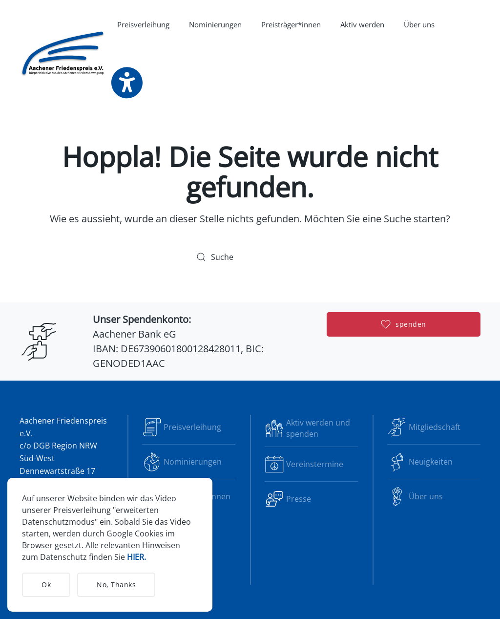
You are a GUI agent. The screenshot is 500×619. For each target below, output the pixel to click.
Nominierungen (215, 24)
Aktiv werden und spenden (307, 428)
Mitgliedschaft (423, 427)
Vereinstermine (304, 464)
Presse (288, 499)
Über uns (415, 496)
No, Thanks (116, 584)
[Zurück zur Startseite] (63, 54)
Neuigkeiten (420, 461)
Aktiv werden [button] (362, 24)
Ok (46, 584)
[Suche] (250, 257)
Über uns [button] (419, 24)
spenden (403, 324)
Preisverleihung (143, 24)
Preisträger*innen (291, 24)
